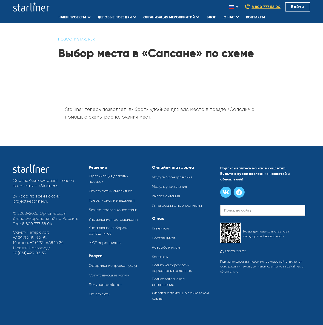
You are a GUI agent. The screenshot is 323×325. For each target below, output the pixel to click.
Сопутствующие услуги (109, 275)
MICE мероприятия (105, 243)
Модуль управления (169, 186)
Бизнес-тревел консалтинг (113, 210)
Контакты (160, 257)
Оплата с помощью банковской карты (180, 296)
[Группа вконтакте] (225, 192)
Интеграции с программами (177, 205)
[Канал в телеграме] (239, 192)
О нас (158, 218)
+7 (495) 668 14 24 (46, 242)
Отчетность (99, 294)
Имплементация (166, 196)
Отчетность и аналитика (110, 191)
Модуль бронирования (172, 177)
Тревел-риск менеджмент (112, 200)
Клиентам (160, 228)
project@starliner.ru (30, 201)
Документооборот (105, 284)
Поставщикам (164, 238)
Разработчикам (166, 247)
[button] (74, 17)
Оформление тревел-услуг (113, 265)
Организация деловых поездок (108, 179)
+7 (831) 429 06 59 (29, 253)
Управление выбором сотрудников (108, 230)
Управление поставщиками (113, 219)
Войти (297, 6)
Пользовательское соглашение (168, 282)
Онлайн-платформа (173, 167)
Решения (98, 167)
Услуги (96, 255)
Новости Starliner (76, 39)
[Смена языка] (234, 7)
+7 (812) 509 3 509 (29, 237)
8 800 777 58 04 (266, 7)
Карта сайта (233, 251)
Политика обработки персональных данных (172, 268)
